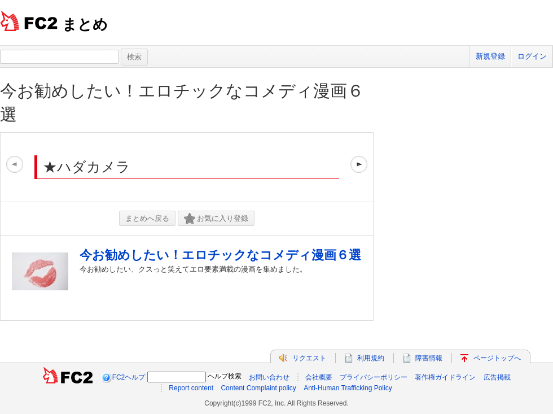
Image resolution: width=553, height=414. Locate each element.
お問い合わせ (269, 377)
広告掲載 (497, 377)
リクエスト (309, 358)
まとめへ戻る (147, 218)
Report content (191, 388)
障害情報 (428, 358)
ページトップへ (497, 358)
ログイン (532, 56)
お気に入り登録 (216, 219)
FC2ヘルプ (129, 377)
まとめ (85, 24)
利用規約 (370, 358)
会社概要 (318, 377)
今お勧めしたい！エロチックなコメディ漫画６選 (220, 255)
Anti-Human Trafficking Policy (348, 388)
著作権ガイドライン (445, 377)
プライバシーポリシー (373, 377)
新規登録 (490, 56)
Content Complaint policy (258, 388)
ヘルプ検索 (225, 376)
